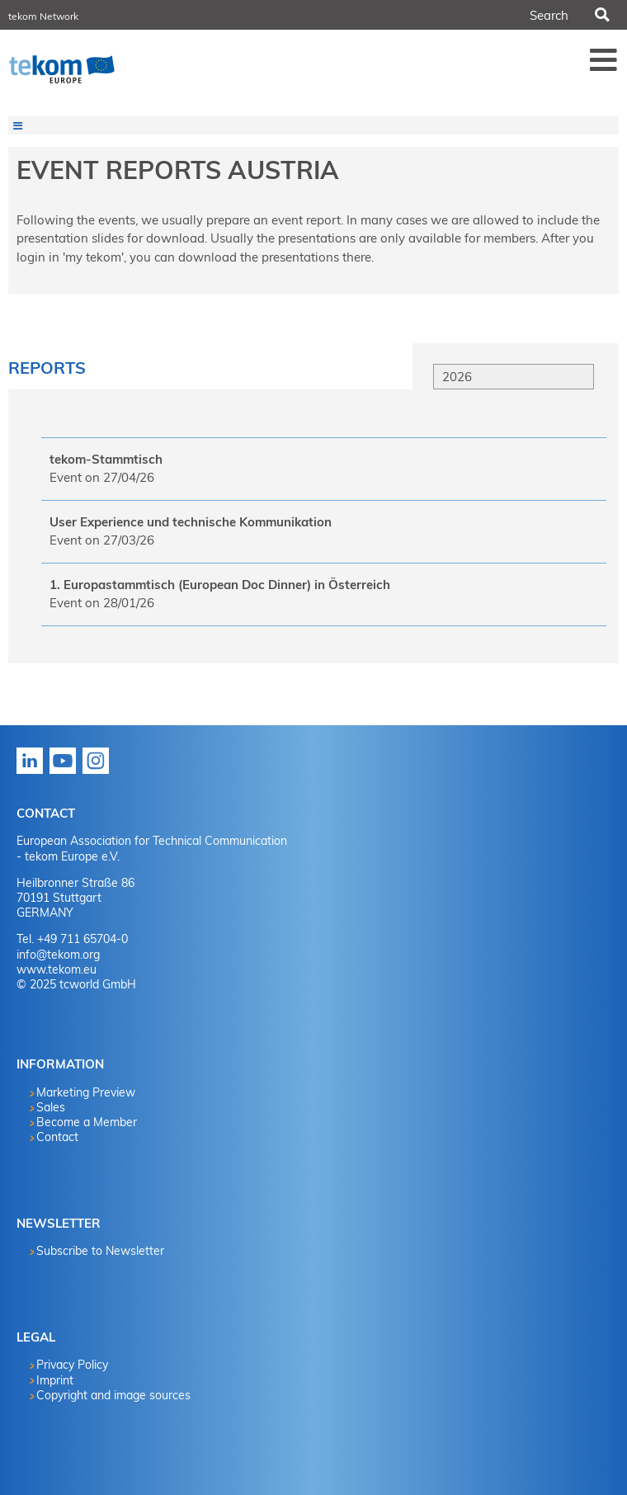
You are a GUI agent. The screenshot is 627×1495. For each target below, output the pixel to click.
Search (601, 15)
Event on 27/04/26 (102, 477)
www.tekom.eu (56, 969)
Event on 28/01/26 (102, 603)
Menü (604, 59)
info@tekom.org (58, 954)
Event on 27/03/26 (102, 540)
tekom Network (43, 16)
